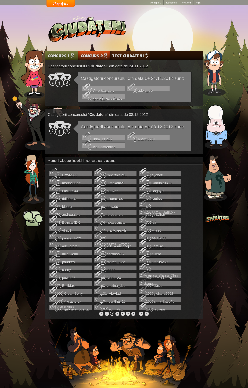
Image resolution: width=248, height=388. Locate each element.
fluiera (153, 253)
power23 (65, 276)
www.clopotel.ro (60, 4)
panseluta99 (68, 237)
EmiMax (65, 284)
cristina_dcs (112, 284)
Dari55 (153, 197)
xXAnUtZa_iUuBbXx (159, 205)
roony (63, 268)
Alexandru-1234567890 (67, 300)
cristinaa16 (112, 253)
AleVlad (110, 292)
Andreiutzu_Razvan (114, 237)
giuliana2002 (159, 292)
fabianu (155, 308)
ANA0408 (156, 237)
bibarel (64, 205)
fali (150, 221)
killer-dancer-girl (116, 245)
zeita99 (109, 205)
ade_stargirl (67, 245)
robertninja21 (113, 174)
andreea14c (68, 213)
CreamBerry (69, 292)
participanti (155, 2)
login (198, 2)
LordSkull (155, 245)
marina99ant (68, 182)
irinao (107, 268)
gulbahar (155, 213)
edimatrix (111, 308)
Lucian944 (66, 189)
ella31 (63, 229)
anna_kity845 (159, 300)
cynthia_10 (113, 300)
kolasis (153, 284)
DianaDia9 (111, 197)
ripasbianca (112, 221)
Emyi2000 (66, 174)
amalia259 (156, 261)
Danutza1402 (158, 182)
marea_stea (112, 261)
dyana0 (154, 174)
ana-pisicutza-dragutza (158, 276)
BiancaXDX (67, 221)
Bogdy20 (155, 189)
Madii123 (110, 276)
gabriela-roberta (72, 308)
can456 (109, 189)
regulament (171, 2)
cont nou (186, 2)
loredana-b (112, 213)
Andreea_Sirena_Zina (161, 268)
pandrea (65, 261)
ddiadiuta (65, 197)
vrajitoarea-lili (113, 229)
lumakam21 (112, 182)
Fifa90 (153, 229)
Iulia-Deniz (66, 253)
